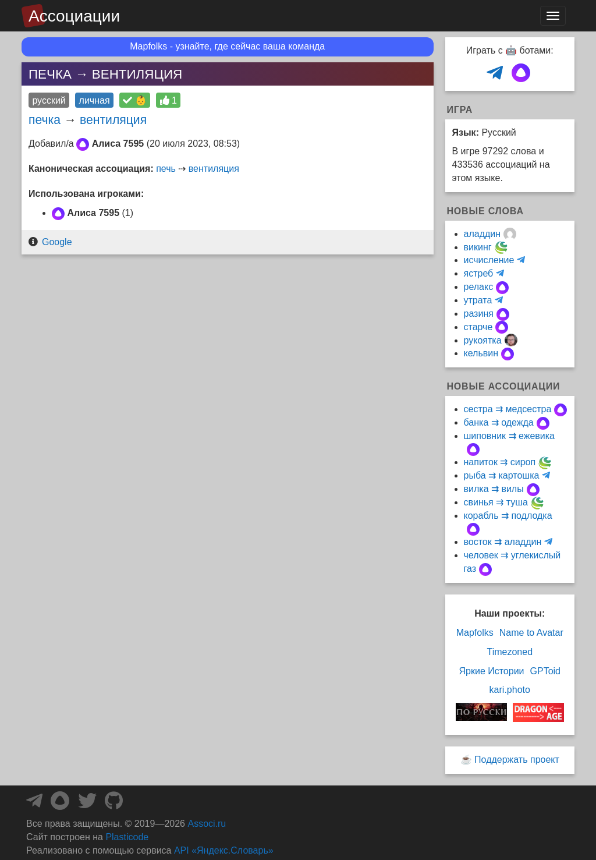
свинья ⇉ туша (496, 502)
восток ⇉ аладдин (503, 542)
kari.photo (509, 690)
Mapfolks (475, 633)
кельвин (481, 353)
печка (45, 119)
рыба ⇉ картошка (502, 475)
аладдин (482, 234)
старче (478, 327)
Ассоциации (74, 16)
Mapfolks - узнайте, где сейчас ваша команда (227, 46)
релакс (479, 287)
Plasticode (126, 837)
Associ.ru (206, 824)
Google (57, 242)
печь (166, 169)
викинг (478, 247)
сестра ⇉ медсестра (508, 409)
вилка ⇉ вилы (494, 489)
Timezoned (510, 652)
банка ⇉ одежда (499, 422)
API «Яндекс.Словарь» (224, 850)
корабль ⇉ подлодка (508, 516)
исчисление (489, 260)
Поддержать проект (516, 760)
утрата (478, 300)
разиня (479, 313)
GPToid (545, 671)
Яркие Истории (491, 671)
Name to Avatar (531, 633)
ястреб (479, 273)
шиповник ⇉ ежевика (509, 436)
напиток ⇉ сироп (500, 462)
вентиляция (113, 119)
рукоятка (483, 340)
